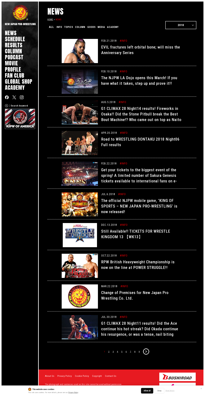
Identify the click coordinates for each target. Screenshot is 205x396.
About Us (49, 376)
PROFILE (13, 69)
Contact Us (110, 376)
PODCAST (14, 57)
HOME (50, 19)
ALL (51, 27)
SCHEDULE (15, 39)
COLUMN (13, 51)
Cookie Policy (82, 376)
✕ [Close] (201, 388)
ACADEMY (15, 87)
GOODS (97, 27)
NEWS (11, 33)
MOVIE (11, 63)
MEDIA (110, 27)
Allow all (147, 391)
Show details (169, 391)
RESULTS (13, 45)
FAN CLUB (14, 75)
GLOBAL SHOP (18, 81)
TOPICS (71, 27)
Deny (159, 391)
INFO (60, 27)
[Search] (6, 105)
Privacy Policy (73, 393)
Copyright (97, 376)
